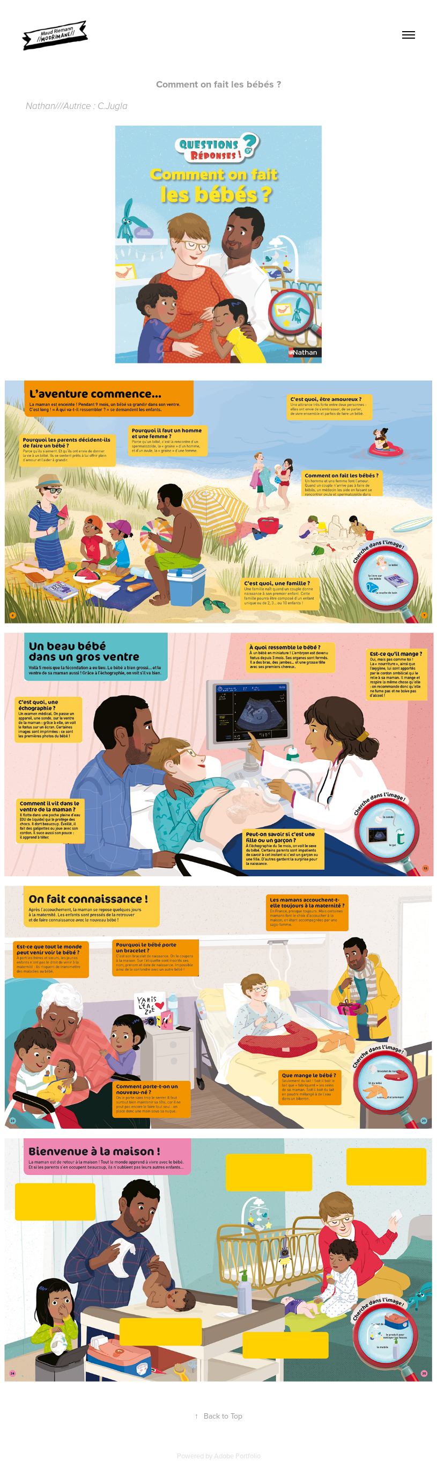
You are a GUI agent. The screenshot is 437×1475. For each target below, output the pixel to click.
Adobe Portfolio (237, 1456)
